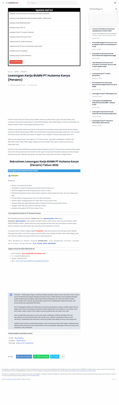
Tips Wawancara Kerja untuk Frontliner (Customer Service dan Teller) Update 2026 (104, 65)
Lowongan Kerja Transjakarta (37, 51)
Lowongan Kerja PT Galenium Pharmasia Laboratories (102, 122)
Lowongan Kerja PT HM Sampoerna (39, 55)
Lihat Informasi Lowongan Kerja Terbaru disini (55, 394)
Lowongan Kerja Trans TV (36, 28)
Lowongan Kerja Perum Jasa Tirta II (39, 37)
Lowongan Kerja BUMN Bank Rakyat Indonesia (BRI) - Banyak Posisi (49, 18)
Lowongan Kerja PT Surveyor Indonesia (40, 32)
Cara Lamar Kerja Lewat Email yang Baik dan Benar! (51, 276)
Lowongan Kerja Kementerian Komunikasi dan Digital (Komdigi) (48, 14)
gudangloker (38, 359)
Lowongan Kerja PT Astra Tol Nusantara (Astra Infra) (44, 46)
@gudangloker (39, 228)
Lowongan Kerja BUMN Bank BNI (38, 23)
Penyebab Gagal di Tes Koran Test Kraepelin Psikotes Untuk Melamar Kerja (104, 45)
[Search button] (29, 3)
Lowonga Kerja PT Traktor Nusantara (39, 41)
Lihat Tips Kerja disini (94, 398)
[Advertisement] (62, 103)
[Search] (52, 3)
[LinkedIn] (14, 401)
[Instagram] (6, 401)
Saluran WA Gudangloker (44, 364)
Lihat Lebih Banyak (34, 62)
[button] (115, 3)
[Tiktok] (17, 401)
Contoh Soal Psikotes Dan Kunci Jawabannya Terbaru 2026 (103, 30)
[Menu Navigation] (3, 3)
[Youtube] (12, 401)
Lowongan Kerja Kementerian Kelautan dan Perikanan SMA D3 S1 (104, 113)
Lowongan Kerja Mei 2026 (38, 402)
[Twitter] (9, 401)
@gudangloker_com (69, 226)
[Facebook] (3, 401)
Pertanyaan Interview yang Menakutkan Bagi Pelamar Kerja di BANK (104, 85)
